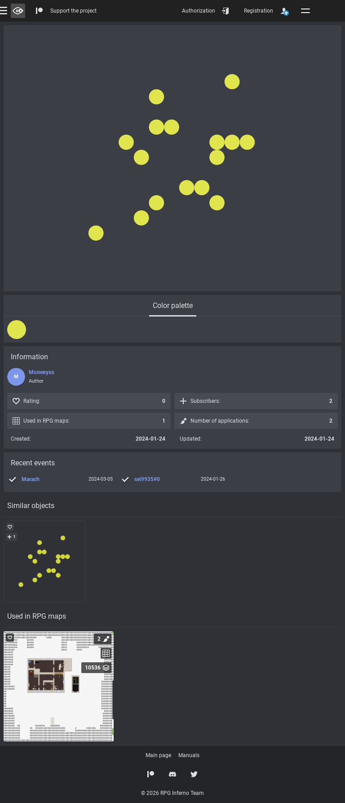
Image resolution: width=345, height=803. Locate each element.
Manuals (188, 755)
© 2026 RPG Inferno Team (172, 793)
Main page (158, 755)
